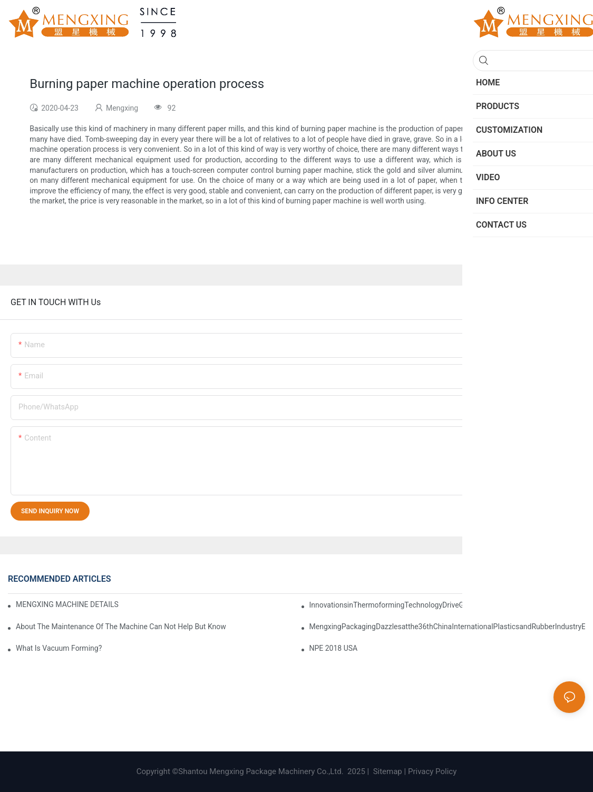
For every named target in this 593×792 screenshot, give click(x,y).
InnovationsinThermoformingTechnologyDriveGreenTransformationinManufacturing (446, 605)
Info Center (522, 579)
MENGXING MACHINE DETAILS (67, 604)
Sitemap (386, 771)
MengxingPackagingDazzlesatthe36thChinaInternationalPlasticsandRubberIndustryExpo (447, 626)
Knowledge (564, 579)
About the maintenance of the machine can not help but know (121, 626)
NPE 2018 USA (333, 648)
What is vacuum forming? (59, 648)
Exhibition (481, 579)
